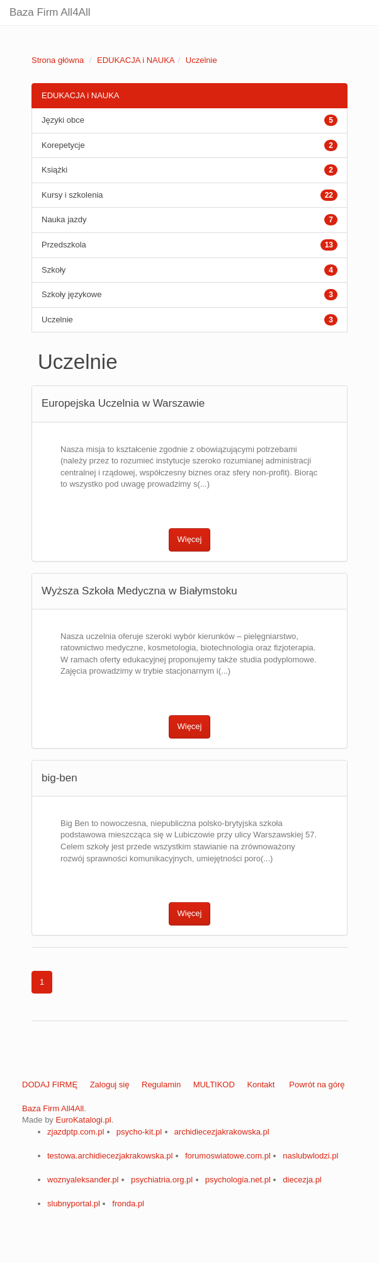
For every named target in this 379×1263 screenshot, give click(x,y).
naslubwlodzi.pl (310, 1155)
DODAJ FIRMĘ (49, 1084)
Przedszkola (64, 244)
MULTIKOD (214, 1084)
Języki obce (63, 120)
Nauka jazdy (64, 219)
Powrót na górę (316, 1084)
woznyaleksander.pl (82, 1179)
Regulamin (161, 1084)
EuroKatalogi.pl (83, 1119)
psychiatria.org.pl (162, 1179)
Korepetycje (63, 145)
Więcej (189, 539)
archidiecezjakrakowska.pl (221, 1131)
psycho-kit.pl (139, 1131)
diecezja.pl (302, 1179)
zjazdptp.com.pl (75, 1131)
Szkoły (53, 270)
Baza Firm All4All (49, 12)
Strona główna (57, 60)
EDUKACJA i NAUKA (136, 60)
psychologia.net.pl (238, 1179)
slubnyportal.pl (73, 1203)
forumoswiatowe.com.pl (228, 1155)
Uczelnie (201, 60)
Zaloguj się (110, 1084)
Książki (54, 169)
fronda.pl (128, 1203)
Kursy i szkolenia (72, 195)
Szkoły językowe (71, 294)
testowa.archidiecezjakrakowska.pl (110, 1155)
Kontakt (260, 1084)
